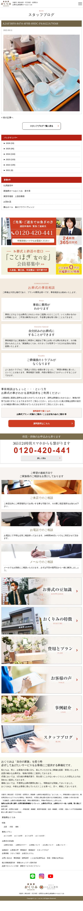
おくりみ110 (40, 836)
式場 (11, 827)
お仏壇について (48, 845)
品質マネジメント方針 (10, 866)
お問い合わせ (7, 858)
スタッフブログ (43, 850)
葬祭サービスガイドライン (30, 866)
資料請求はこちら (41, 423)
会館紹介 (5, 850)
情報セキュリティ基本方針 (27, 863)
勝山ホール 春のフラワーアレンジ (18, 207)
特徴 (3, 823)
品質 (5, 827)
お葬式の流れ (8, 845)
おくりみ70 (29, 836)
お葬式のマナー (21, 845)
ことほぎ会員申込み (37, 858)
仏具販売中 (8, 185)
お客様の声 (14, 850)
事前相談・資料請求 (21, 858)
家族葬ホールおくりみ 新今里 (16, 191)
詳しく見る (41, 458)
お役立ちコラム (28, 853)
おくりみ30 (8, 836)
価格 (16, 827)
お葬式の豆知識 (8, 841)
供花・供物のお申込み (55, 858)
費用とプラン (7, 832)
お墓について (60, 845)
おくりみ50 (18, 836)
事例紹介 (23, 850)
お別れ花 (7, 202)
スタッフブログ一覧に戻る (41, 126)
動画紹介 (32, 850)
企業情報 (5, 853)
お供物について (34, 845)
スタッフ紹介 (15, 853)
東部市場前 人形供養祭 (14, 196)
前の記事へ (8, 117)
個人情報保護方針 (8, 863)
